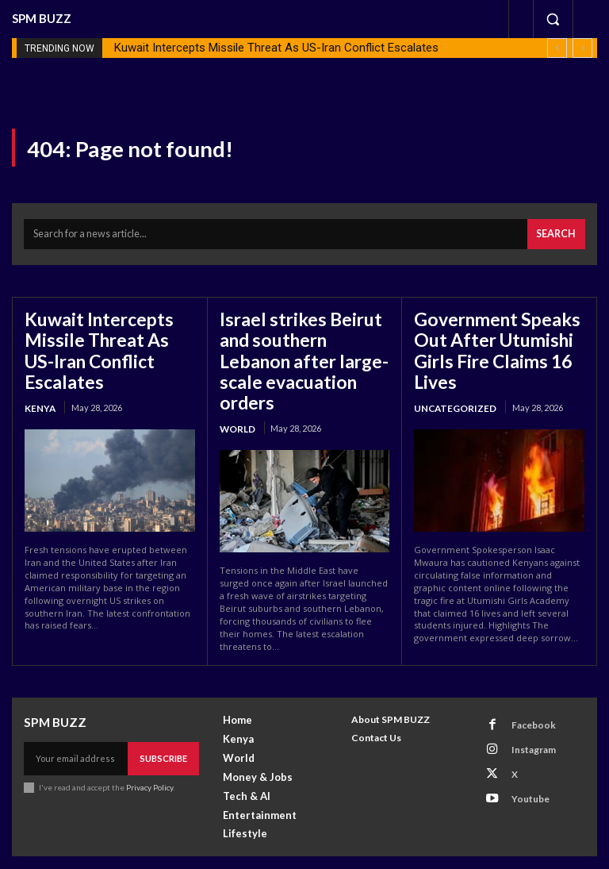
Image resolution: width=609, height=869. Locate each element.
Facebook (525, 700)
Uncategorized (452, 394)
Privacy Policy (149, 762)
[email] (76, 734)
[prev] (557, 48)
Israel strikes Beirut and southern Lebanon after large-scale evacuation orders (304, 342)
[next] (582, 48)
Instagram (525, 721)
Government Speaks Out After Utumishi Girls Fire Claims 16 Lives (487, 342)
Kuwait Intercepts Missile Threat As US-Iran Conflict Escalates (276, 47)
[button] (553, 19)
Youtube (522, 762)
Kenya (38, 376)
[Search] (557, 232)
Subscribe (164, 734)
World (237, 394)
